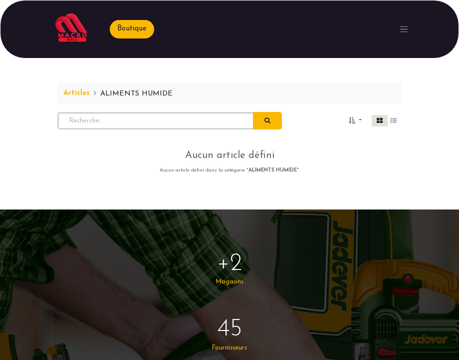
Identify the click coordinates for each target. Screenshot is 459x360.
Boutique (132, 28)
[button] (355, 121)
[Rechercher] (267, 121)
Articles (76, 93)
